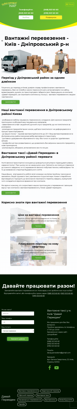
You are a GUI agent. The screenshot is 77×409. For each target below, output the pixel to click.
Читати (38, 226)
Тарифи (22, 404)
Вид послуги (6, 327)
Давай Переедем (8, 398)
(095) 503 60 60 (51, 13)
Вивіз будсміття (65, 400)
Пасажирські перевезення (30, 400)
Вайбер (26, 17)
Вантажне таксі (43, 395)
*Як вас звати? (7, 310)
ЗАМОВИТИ (10, 102)
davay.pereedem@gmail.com (58, 353)
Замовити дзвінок (18, 339)
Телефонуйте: (26, 10)
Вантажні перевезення (28, 391)
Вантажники (50, 400)
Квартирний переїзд (50, 391)
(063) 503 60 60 (26, 13)
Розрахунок (51, 17)
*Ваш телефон (7, 318)
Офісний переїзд (26, 395)
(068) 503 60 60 (51, 10)
